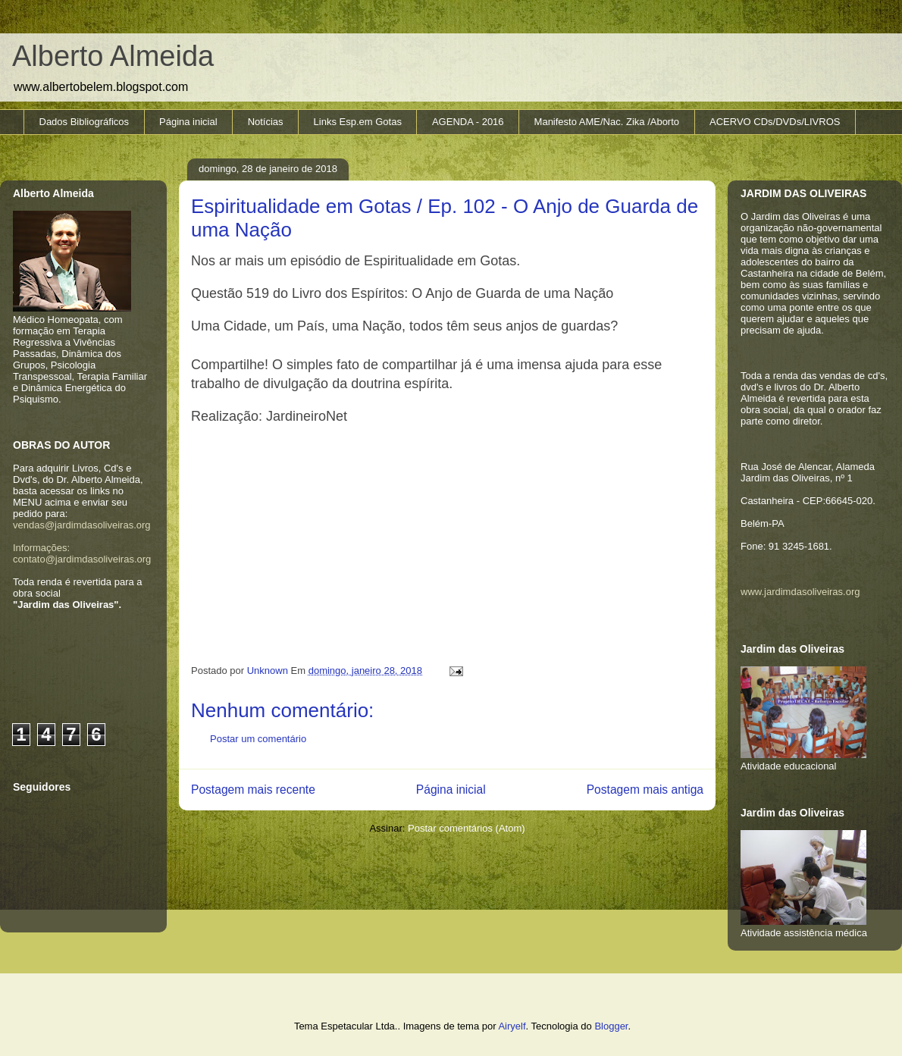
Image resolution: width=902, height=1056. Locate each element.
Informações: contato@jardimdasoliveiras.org (82, 553)
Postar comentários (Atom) (466, 828)
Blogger (611, 1026)
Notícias (265, 121)
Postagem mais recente (253, 789)
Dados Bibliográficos (84, 121)
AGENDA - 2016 (468, 121)
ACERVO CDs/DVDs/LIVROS (774, 121)
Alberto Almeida (113, 56)
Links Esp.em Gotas (358, 121)
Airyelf (511, 1026)
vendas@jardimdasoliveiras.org (82, 525)
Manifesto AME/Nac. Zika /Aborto (606, 121)
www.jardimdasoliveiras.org (800, 591)
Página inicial (188, 121)
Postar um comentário (258, 738)
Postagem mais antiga (645, 789)
